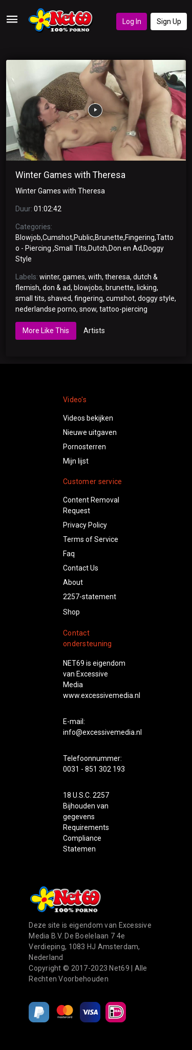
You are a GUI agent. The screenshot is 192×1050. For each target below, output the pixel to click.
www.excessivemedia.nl (101, 695)
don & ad (56, 287)
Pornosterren (84, 447)
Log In (131, 21)
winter (49, 277)
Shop (71, 612)
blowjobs (88, 287)
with (95, 277)
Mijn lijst (76, 461)
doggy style (156, 298)
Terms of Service (90, 539)
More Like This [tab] (46, 330)
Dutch (97, 248)
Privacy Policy (85, 525)
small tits (30, 298)
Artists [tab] (94, 330)
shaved (59, 298)
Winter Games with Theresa (70, 175)
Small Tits (70, 248)
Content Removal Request (91, 505)
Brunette (109, 237)
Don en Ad (125, 248)
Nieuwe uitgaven (90, 432)
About (73, 582)
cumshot (120, 298)
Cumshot (57, 237)
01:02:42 (47, 209)
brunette (119, 287)
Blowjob (28, 237)
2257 (101, 795)
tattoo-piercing (123, 309)
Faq (69, 554)
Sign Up (169, 21)
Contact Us (80, 568)
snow (87, 309)
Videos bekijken (88, 418)
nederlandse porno (45, 309)
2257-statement (89, 597)
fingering (88, 298)
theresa (117, 277)
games (73, 277)
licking (147, 287)
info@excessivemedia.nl (102, 732)
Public (83, 237)
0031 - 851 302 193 (94, 769)
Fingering (140, 237)
